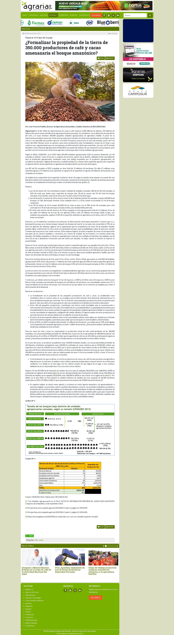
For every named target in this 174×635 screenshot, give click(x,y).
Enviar (101, 58)
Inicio (25, 15)
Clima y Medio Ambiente (34, 600)
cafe (36, 540)
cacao (41, 540)
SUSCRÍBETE (95, 598)
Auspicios (73, 15)
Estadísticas (63, 15)
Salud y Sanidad (31, 623)
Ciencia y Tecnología (33, 598)
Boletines (43, 15)
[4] (102, 380)
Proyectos (29, 617)
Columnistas (30, 626)
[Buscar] (135, 15)
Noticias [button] (52, 15)
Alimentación (30, 595)
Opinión (28, 609)
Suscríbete (96, 15)
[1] (76, 162)
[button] (106, 545)
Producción (29, 614)
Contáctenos (84, 15)
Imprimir (110, 58)
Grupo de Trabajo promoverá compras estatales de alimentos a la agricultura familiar (102, 571)
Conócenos (33, 15)
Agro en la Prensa (32, 592)
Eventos (28, 603)
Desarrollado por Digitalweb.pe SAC (70, 633)
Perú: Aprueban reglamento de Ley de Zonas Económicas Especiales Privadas (70, 570)
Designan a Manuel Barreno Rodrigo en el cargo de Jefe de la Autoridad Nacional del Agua (36, 571)
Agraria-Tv (29, 589)
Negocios (29, 606)
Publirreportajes (31, 620)
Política (26, 29)
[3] (110, 375)
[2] (56, 373)
